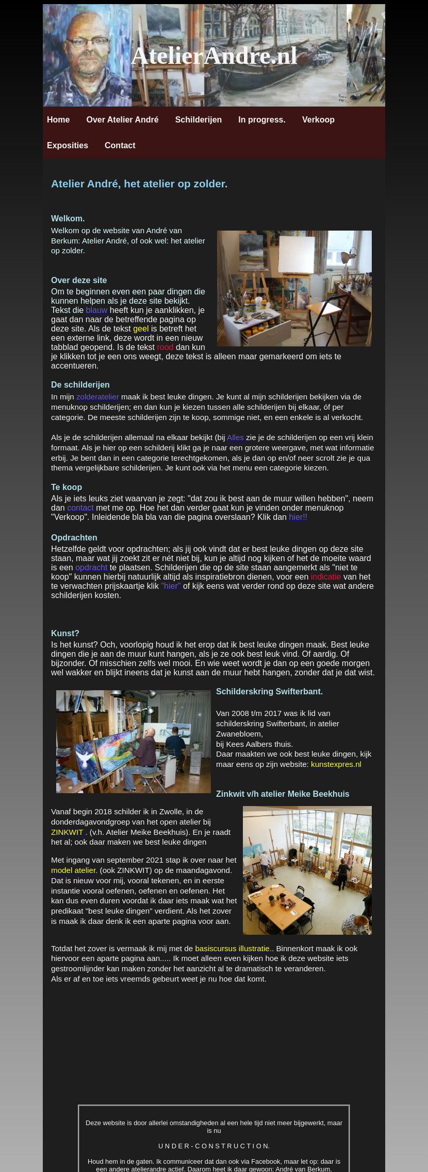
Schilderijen (198, 119)
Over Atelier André (122, 119)
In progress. (262, 119)
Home (58, 119)
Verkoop (318, 119)
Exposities (67, 145)
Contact (120, 145)
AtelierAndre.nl (213, 55)
